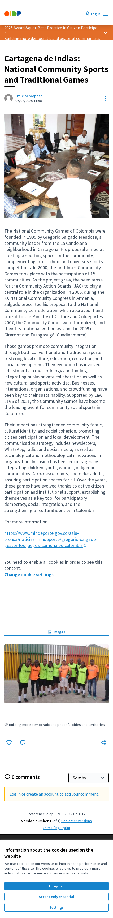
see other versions (76, 820)
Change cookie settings (29, 574)
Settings (56, 907)
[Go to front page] (43, 13)
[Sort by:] (88, 778)
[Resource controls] (105, 98)
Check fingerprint (56, 827)
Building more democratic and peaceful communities (52, 38)
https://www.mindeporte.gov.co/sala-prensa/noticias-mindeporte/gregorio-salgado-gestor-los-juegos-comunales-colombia (51, 539)
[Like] (9, 742)
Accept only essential (56, 896)
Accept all (56, 886)
